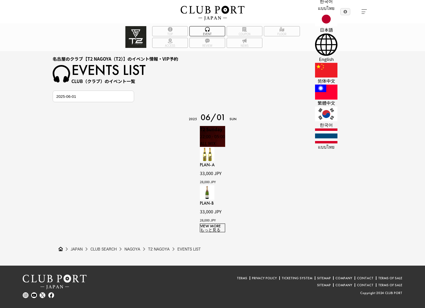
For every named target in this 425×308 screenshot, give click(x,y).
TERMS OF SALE (390, 278)
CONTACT (365, 278)
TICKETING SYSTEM (297, 278)
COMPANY (343, 278)
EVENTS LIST (189, 249)
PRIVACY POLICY (264, 278)
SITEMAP (324, 278)
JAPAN (77, 249)
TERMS (242, 278)
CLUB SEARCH (103, 249)
